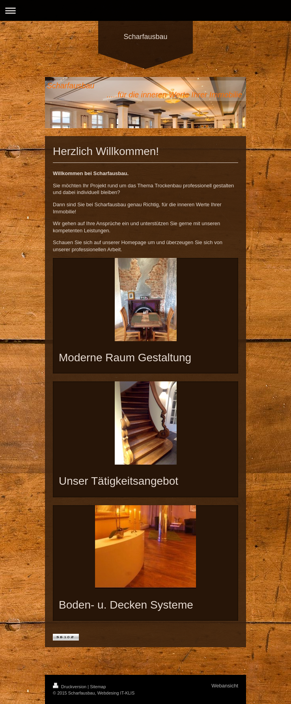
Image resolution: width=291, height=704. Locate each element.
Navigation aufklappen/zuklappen (145, 10)
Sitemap (98, 686)
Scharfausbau (145, 37)
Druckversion (70, 686)
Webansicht (224, 686)
